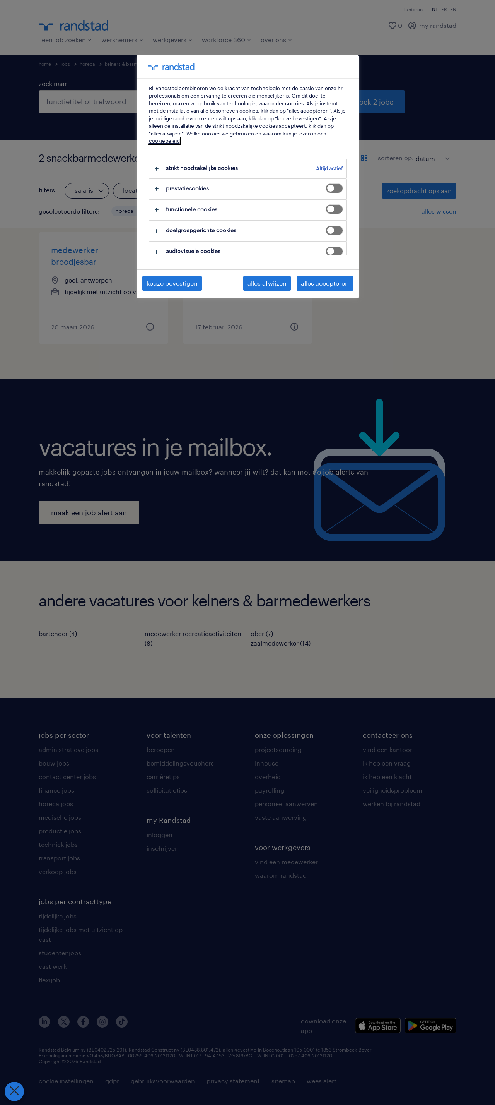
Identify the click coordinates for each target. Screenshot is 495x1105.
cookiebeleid (164, 141)
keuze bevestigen (172, 283)
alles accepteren (325, 283)
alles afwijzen (267, 283)
